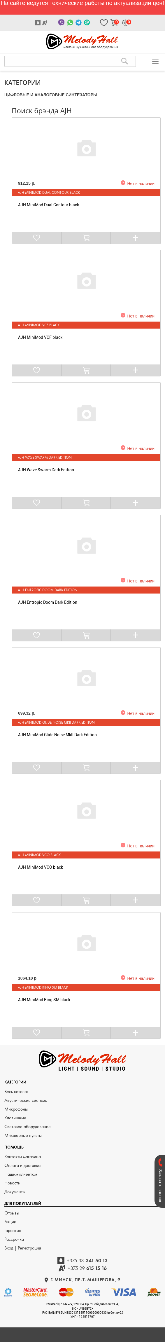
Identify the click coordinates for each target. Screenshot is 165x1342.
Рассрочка (14, 1239)
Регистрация (29, 1248)
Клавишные (15, 1118)
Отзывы (11, 1213)
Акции (10, 1222)
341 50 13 (87, 1260)
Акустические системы (26, 1100)
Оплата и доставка (22, 1165)
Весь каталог (16, 1091)
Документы (14, 1192)
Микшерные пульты (23, 1135)
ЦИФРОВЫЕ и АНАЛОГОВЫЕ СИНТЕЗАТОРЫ (50, 95)
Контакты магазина (22, 1156)
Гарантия (12, 1230)
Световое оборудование (27, 1126)
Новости (12, 1183)
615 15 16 (87, 1268)
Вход (9, 1248)
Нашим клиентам (20, 1174)
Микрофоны (16, 1109)
